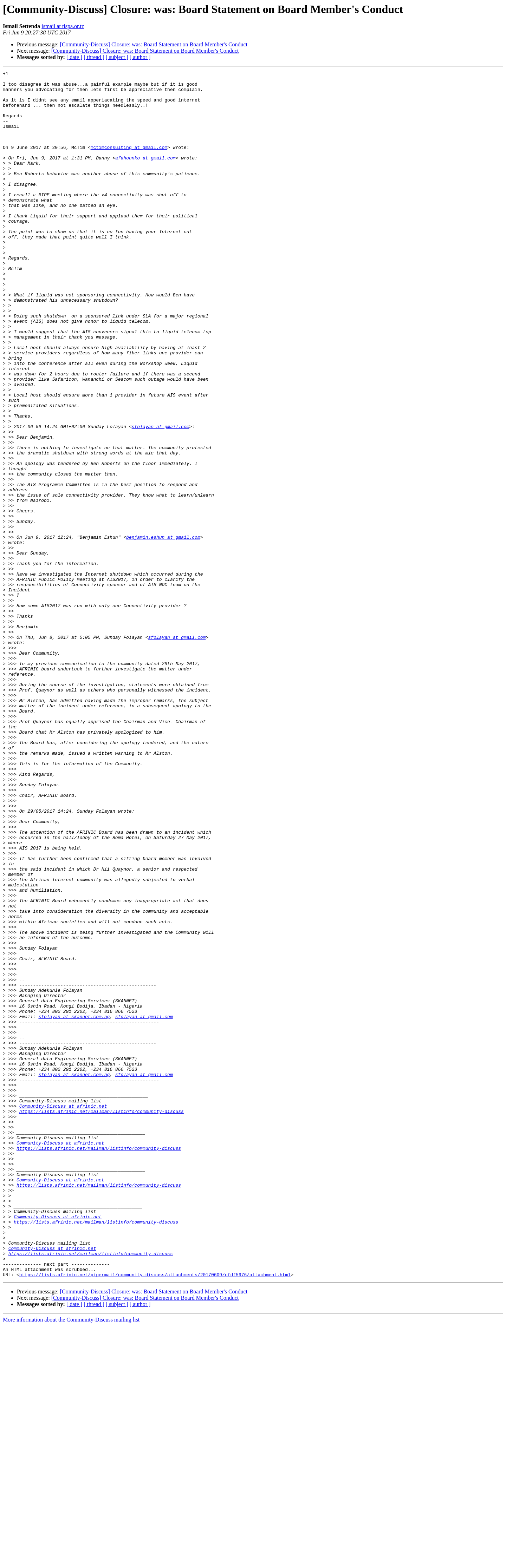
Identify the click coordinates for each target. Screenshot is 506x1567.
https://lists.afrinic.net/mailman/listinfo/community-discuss (101, 1320)
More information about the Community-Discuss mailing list (71, 1561)
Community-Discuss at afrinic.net (63, 1313)
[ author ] (140, 57)
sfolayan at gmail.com (160, 498)
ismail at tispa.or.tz (62, 26)
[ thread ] (94, 57)
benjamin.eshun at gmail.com (163, 631)
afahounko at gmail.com (145, 175)
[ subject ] (117, 57)
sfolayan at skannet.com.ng (74, 1206)
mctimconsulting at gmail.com (129, 163)
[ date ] (74, 57)
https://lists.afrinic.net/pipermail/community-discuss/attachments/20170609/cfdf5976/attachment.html (155, 1516)
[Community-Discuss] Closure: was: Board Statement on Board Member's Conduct (153, 44)
